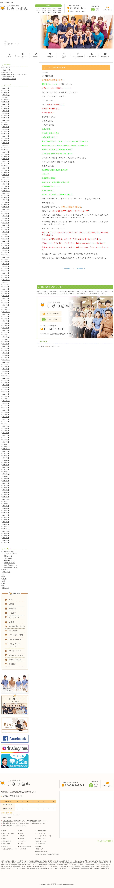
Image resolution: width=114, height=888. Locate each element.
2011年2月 (5, 419)
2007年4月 (5, 517)
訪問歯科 (38, 846)
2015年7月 (5, 318)
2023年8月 (5, 154)
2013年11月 (6, 362)
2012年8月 (5, 382)
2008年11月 (6, 474)
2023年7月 (5, 156)
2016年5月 (5, 296)
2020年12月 (6, 191)
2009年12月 (6, 444)
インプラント (23, 841)
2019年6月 (5, 220)
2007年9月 (5, 506)
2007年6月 (5, 513)
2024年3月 (5, 140)
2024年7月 (5, 131)
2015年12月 (6, 307)
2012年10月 (6, 378)
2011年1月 (5, 421)
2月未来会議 (6, 67)
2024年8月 (5, 129)
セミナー (5, 569)
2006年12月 (6, 526)
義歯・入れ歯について (10, 565)
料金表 (47, 346)
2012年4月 (5, 392)
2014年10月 (6, 339)
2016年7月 (5, 291)
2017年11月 (6, 257)
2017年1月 (5, 277)
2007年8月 (5, 508)
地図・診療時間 (7, 841)
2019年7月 (5, 218)
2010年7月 (5, 433)
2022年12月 (6, 165)
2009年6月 (5, 458)
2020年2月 (5, 204)
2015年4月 (5, 325)
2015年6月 (5, 321)
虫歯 (21, 830)
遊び (3, 585)
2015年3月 (5, 328)
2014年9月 (5, 341)
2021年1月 (5, 188)
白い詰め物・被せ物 (25, 846)
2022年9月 (5, 168)
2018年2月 (5, 250)
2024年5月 (5, 136)
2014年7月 (5, 346)
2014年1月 (5, 357)
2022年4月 (5, 175)
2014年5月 (5, 350)
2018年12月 (6, 234)
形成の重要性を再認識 (9, 79)
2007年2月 (5, 522)
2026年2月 (5, 90)
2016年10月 (6, 284)
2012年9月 (5, 380)
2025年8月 (5, 104)
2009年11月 (6, 446)
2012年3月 (5, 394)
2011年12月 (6, 398)
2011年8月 (5, 405)
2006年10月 (6, 531)
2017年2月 (5, 275)
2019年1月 (5, 232)
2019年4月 (5, 225)
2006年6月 (5, 538)
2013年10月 (6, 364)
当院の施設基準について (9, 849)
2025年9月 (5, 102)
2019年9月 (5, 213)
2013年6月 (5, 369)
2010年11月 (6, 423)
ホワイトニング (40, 838)
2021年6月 (5, 181)
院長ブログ (5, 588)
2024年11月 (6, 122)
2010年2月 (5, 442)
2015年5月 (5, 323)
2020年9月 (5, 195)
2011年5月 (5, 412)
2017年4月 (5, 271)
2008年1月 (5, 497)
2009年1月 (5, 469)
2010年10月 (6, 426)
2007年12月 (6, 499)
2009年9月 (5, 451)
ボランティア (6, 572)
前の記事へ (67, 268)
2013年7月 (5, 366)
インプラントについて (10, 553)
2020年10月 (6, 193)
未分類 (4, 579)
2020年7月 (5, 197)
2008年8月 (5, 481)
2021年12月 (6, 177)
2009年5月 (5, 460)
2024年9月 (5, 127)
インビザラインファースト (43, 836)
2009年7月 (5, 455)
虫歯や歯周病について (10, 567)
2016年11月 (6, 282)
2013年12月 (6, 360)
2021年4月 (5, 184)
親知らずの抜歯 (40, 843)
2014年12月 (6, 334)
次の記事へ (81, 268)
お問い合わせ (6, 846)
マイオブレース (40, 833)
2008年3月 (5, 492)
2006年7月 (5, 535)
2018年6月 (5, 243)
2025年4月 (5, 113)
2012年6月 (5, 387)
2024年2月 (5, 143)
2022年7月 (5, 170)
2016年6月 (5, 293)
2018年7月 (5, 241)
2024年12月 (6, 120)
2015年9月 (5, 314)
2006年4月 (5, 542)
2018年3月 (5, 248)
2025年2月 (5, 115)
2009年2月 (5, 467)
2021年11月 (6, 179)
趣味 (3, 583)
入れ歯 (21, 843)
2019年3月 (5, 227)
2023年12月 (6, 145)
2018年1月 (5, 252)
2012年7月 (5, 385)
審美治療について (9, 560)
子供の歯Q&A (8, 558)
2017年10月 (6, 259)
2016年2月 (5, 302)
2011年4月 (5, 414)
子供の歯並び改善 (41, 830)
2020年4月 (5, 200)
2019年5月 (5, 223)
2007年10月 (6, 503)
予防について (8, 556)
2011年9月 (5, 403)
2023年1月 (5, 163)
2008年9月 (5, 478)
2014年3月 (5, 355)
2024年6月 (5, 134)
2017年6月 (5, 268)
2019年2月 (5, 229)
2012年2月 (5, 396)
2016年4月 (5, 298)
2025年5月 (5, 111)
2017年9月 (5, 261)
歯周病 (21, 833)
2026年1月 (5, 92)
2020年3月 (5, 202)
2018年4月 (5, 245)
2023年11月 (6, 147)
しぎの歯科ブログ (7, 551)
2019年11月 (6, 211)
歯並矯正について (9, 563)
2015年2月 (5, 330)
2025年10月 (6, 99)
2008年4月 (5, 490)
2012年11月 (6, 376)
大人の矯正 (23, 849)
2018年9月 (5, 236)
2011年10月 (6, 401)
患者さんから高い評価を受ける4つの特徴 (47, 854)
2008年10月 (6, 476)
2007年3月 (5, 519)
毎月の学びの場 (7, 72)
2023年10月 (6, 150)
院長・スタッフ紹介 (8, 833)
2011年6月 (5, 410)
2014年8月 (5, 344)
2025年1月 (5, 118)
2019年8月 (5, 216)
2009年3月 (5, 465)
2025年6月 (5, 108)
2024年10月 (6, 124)
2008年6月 (5, 485)
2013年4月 (5, 371)
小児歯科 (22, 838)
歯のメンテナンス (41, 841)
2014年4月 (5, 353)
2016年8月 (5, 289)
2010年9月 (5, 428)
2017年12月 (6, 255)
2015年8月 (5, 316)
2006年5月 (5, 540)
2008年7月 (5, 483)
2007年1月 (5, 524)
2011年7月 (5, 408)
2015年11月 (6, 309)
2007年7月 (5, 510)
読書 (3, 581)
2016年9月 (5, 287)
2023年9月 (5, 152)
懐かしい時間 (6, 70)
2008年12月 (6, 471)
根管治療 (22, 836)
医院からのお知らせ (42, 851)
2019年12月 (6, 209)
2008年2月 (5, 494)
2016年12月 (6, 280)
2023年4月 (5, 159)
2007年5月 (5, 515)
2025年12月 (6, 95)
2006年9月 (5, 533)
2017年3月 (5, 273)
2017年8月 (5, 264)
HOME (4, 830)
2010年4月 (5, 437)
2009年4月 (5, 462)
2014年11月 (6, 337)
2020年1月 (5, 207)
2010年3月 (5, 439)
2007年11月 (6, 501)
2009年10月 (6, 449)
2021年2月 (5, 186)
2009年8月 (5, 453)
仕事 (3, 576)
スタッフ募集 (6, 843)
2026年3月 (5, 88)
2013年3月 (5, 373)
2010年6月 (5, 435)
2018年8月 (5, 239)
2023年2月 (5, 161)
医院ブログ (39, 849)
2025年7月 (5, 106)
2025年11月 (6, 97)
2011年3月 (5, 417)
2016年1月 (5, 305)
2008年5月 (5, 487)
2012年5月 (5, 389)
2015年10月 (6, 312)
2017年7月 (5, 266)
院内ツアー (6, 836)
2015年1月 (5, 332)
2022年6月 (5, 172)
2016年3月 (5, 300)
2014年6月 (5, 348)
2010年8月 (5, 430)
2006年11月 (6, 529)
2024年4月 (5, 138)
